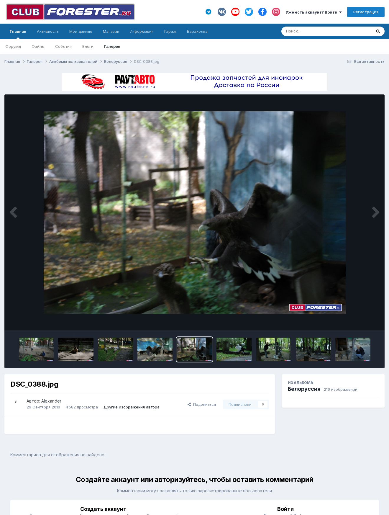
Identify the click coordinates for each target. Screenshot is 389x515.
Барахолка (197, 31)
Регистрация (365, 11)
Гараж (170, 31)
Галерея (112, 46)
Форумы (13, 46)
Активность (48, 31)
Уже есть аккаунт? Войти (313, 12)
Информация (142, 31)
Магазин (111, 31)
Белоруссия (304, 389)
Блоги (87, 46)
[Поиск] (315, 31)
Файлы (38, 46)
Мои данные (80, 31)
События (63, 46)
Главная (18, 34)
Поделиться (202, 404)
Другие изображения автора (132, 407)
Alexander (51, 400)
